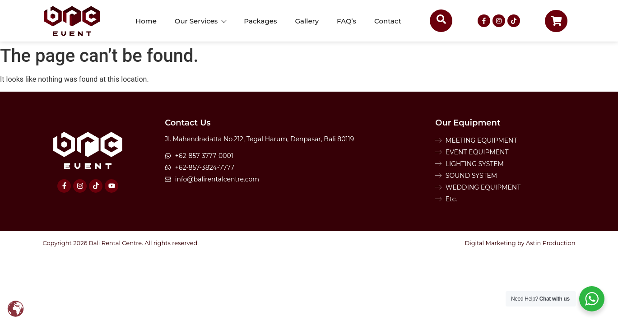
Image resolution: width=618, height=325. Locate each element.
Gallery (307, 21)
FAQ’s (346, 21)
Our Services (200, 21)
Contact (387, 21)
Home (146, 21)
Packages (260, 21)
